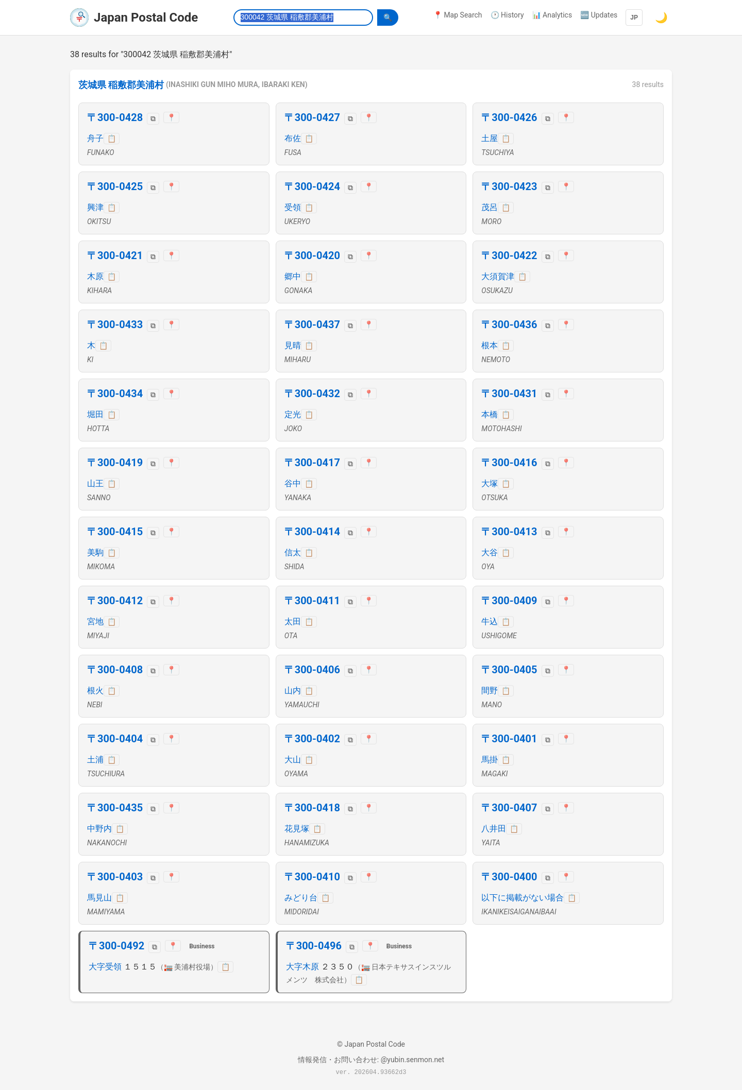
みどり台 (300, 897)
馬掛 (489, 759)
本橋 (489, 414)
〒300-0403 (115, 877)
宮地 (95, 621)
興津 (95, 207)
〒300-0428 (115, 117)
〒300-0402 (312, 739)
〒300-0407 (509, 808)
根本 (489, 345)
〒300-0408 (115, 669)
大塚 (489, 483)
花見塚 (296, 828)
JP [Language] (634, 17)
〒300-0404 (115, 739)
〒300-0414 (312, 531)
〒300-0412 (115, 600)
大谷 (489, 552)
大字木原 (302, 967)
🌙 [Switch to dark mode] (661, 17)
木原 (95, 276)
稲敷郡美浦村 (136, 85)
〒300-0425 (115, 186)
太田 (292, 621)
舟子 (95, 138)
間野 (489, 690)
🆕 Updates (598, 15)
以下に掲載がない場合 (522, 897)
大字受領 (105, 967)
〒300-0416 (509, 462)
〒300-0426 (509, 117)
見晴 (292, 345)
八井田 (493, 828)
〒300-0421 (115, 255)
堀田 (95, 414)
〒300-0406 (312, 669)
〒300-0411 (312, 600)
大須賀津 (497, 276)
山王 (95, 483)
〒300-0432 (312, 393)
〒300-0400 (509, 877)
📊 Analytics (552, 15)
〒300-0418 (312, 808)
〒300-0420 (312, 255)
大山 (292, 759)
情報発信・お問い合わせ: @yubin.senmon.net (371, 1059)
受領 (292, 207)
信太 (292, 552)
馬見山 (99, 897)
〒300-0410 (312, 877)
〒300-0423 (509, 186)
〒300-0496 (314, 946)
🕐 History (507, 15)
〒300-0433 (115, 324)
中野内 (99, 828)
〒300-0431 (509, 393)
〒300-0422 (509, 255)
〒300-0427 (312, 117)
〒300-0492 (116, 946)
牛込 (489, 621)
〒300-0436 (509, 324)
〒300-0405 (509, 669)
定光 (292, 414)
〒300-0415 (115, 531)
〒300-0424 (312, 186)
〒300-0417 (312, 462)
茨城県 (92, 85)
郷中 (292, 276)
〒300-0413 (509, 531)
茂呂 (489, 207)
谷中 (292, 483)
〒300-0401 (509, 739)
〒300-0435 (115, 808)
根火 (95, 690)
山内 (292, 690)
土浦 (95, 759)
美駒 (95, 552)
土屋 (489, 138)
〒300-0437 (312, 324)
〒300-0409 (509, 600)
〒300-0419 (115, 462)
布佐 (292, 138)
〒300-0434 (115, 393)
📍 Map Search (457, 15)
